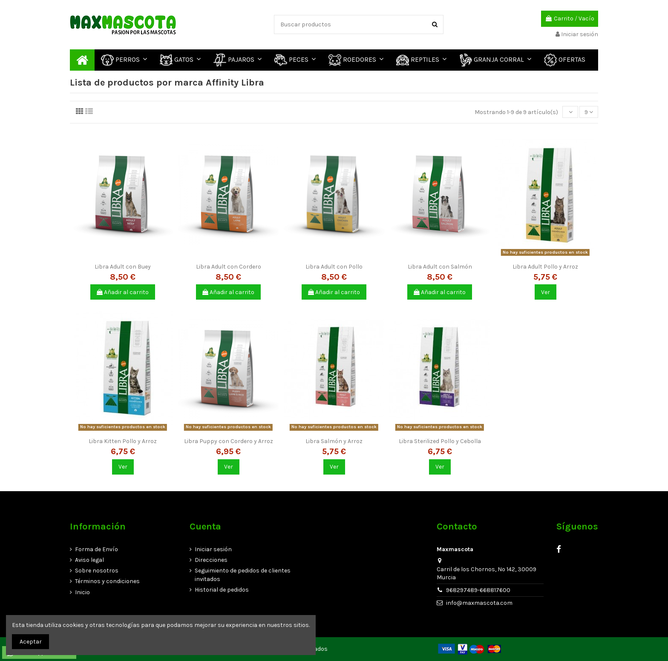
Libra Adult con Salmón (440, 266)
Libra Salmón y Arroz (334, 441)
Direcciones (211, 560)
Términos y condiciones (107, 581)
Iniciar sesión (213, 549)
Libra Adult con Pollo (334, 266)
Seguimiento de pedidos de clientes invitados (243, 575)
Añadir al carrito (123, 292)
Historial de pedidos (222, 589)
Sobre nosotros (96, 570)
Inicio (82, 592)
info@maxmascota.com (479, 603)
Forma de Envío (96, 549)
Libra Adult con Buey (123, 266)
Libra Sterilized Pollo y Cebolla (440, 441)
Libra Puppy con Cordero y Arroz (228, 441)
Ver (545, 292)
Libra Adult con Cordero (228, 266)
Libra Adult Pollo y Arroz (545, 266)
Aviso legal (89, 560)
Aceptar (31, 641)
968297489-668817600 (478, 590)
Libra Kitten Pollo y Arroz (123, 441)
